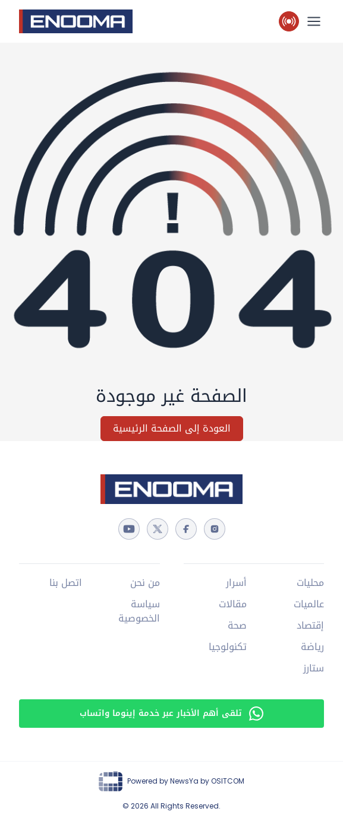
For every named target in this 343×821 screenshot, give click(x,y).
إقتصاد (310, 626)
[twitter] (157, 529)
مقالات (233, 604)
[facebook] (186, 529)
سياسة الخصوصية (139, 611)
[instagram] (214, 529)
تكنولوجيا (228, 647)
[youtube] (129, 529)
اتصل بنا (65, 583)
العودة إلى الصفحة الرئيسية (172, 428)
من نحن (145, 583)
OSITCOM (227, 781)
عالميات (309, 604)
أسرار (236, 583)
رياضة (312, 647)
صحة (237, 626)
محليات (310, 583)
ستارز (313, 668)
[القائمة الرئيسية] (314, 21)
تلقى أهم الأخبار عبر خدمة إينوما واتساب (171, 713)
